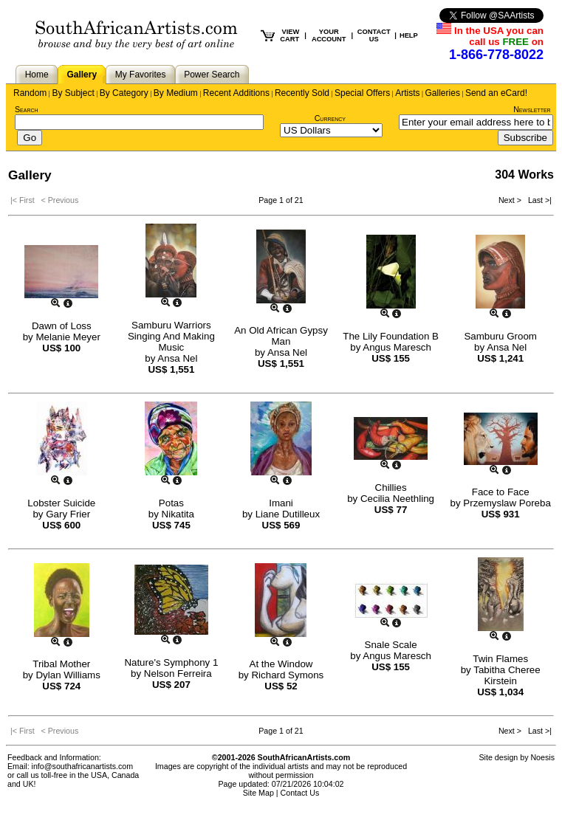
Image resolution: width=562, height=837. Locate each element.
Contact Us (300, 792)
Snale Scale (391, 644)
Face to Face (501, 491)
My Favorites (140, 74)
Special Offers (362, 93)
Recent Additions (236, 93)
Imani (281, 503)
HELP (409, 35)
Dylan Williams (67, 675)
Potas (171, 503)
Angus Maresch (397, 347)
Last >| (538, 200)
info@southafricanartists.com (83, 766)
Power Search (211, 74)
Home (37, 74)
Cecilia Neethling (397, 498)
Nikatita (178, 514)
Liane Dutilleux (288, 514)
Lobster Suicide (61, 503)
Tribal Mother (61, 663)
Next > (511, 200)
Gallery (81, 74)
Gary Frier (68, 514)
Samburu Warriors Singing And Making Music (171, 336)
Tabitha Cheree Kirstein (506, 675)
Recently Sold (302, 93)
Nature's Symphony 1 (171, 662)
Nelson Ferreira (178, 673)
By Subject (73, 93)
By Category (124, 93)
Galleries (442, 93)
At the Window (281, 663)
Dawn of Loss (62, 325)
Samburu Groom (500, 336)
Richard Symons (287, 675)
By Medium (176, 93)
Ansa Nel (177, 358)
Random (30, 93)
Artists (407, 93)
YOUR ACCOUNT (329, 35)
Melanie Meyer (67, 336)
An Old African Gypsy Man (281, 336)
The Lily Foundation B (391, 336)
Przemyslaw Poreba (507, 503)
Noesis (542, 757)
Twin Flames (500, 658)
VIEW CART (289, 35)
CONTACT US (374, 35)
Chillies (391, 487)
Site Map (258, 792)
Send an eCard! (496, 93)
